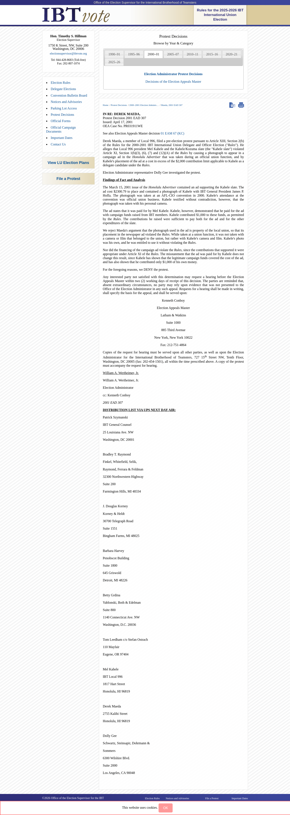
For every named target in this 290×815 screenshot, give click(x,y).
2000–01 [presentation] (153, 54)
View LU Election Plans (68, 163)
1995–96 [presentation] (134, 54)
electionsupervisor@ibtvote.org (68, 53)
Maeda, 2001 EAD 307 (171, 105)
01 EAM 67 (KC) (172, 133)
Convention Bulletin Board (69, 95)
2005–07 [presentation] (173, 54)
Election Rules (61, 82)
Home (106, 105)
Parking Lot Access (64, 108)
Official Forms (61, 121)
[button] (166, 807)
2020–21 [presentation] (232, 54)
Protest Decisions (62, 114)
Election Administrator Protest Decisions (173, 74)
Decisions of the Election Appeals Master (173, 81)
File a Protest (68, 179)
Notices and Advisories (66, 102)
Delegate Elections (63, 89)
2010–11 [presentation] (192, 54)
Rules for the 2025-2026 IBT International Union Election (220, 14)
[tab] (114, 54)
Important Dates (62, 138)
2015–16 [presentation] (212, 54)
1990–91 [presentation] (114, 54)
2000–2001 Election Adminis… (144, 105)
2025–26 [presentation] (114, 62)
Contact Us (58, 144)
